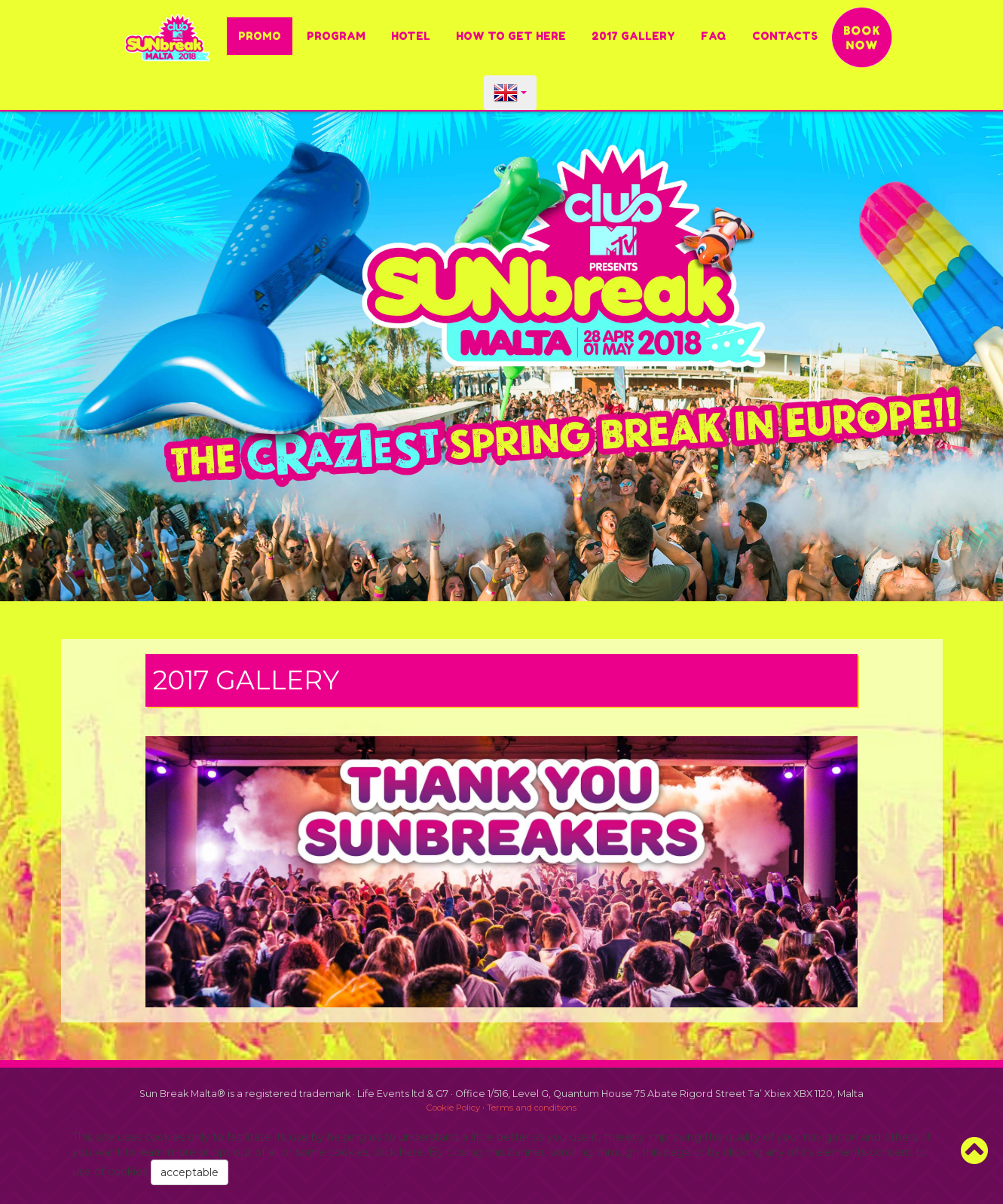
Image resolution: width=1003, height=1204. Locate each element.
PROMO (259, 35)
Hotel (410, 35)
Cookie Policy (453, 1107)
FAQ (713, 35)
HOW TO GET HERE (511, 35)
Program (336, 35)
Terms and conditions (531, 1107)
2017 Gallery (633, 35)
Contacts (785, 35)
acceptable (190, 1172)
